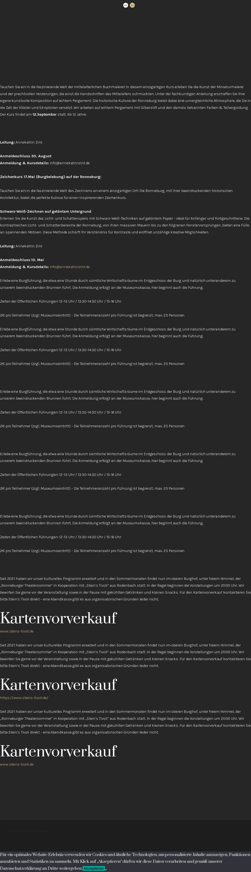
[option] (132, 5)
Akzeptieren (94, 868)
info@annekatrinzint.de (70, 267)
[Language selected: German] (129, 5)
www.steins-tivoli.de (16, 631)
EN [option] (132, 5)
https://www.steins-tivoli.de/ (24, 698)
